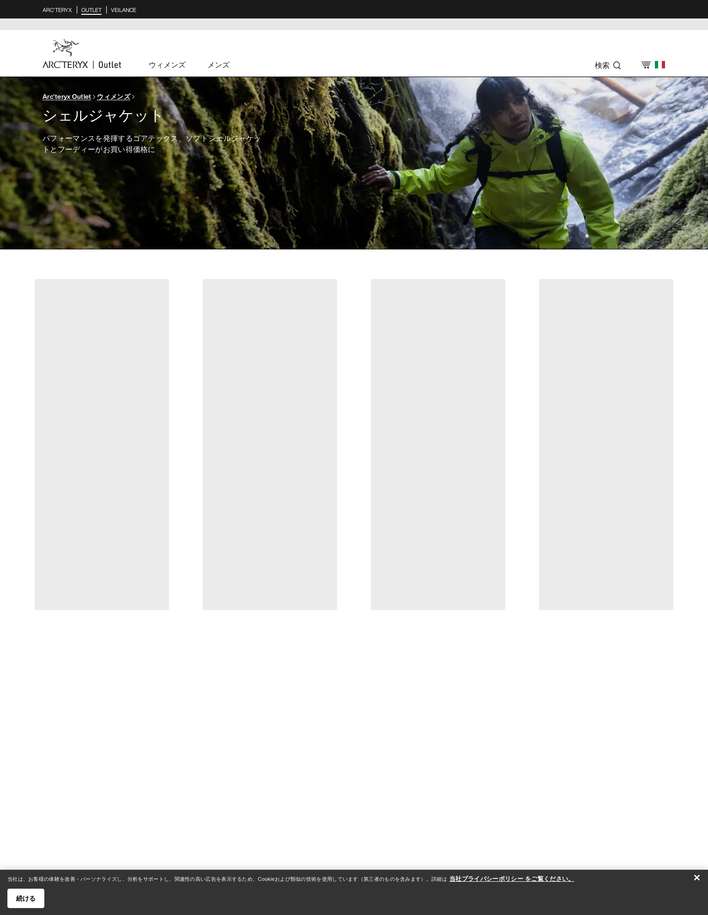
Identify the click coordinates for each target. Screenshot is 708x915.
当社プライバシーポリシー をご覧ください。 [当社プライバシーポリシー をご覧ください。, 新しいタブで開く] (512, 883)
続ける (26, 903)
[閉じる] (697, 883)
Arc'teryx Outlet (66, 96)
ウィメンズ (113, 96)
